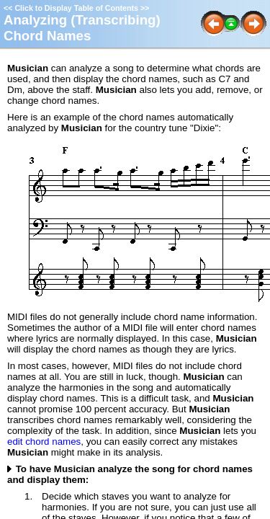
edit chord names (44, 441)
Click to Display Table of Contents (76, 8)
